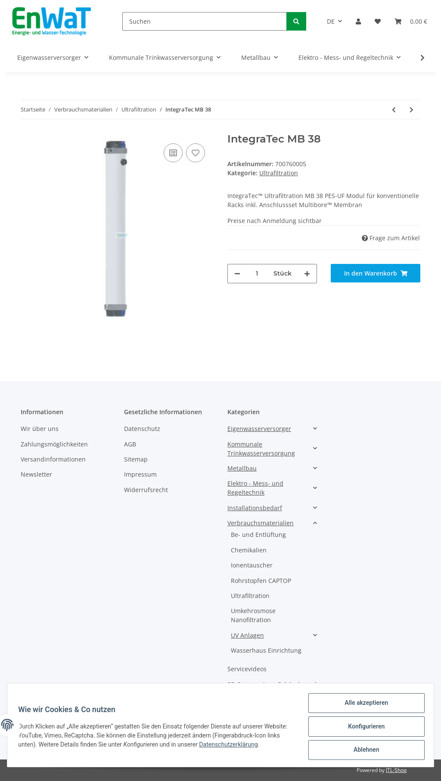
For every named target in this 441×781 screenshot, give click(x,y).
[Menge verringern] (237, 273)
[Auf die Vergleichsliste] (173, 152)
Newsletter (36, 474)
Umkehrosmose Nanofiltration (253, 615)
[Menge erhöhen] (307, 273)
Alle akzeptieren (363, 705)
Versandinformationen (53, 459)
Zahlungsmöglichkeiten (54, 444)
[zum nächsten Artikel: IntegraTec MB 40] (411, 109)
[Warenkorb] (411, 21)
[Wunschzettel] (378, 21)
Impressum (140, 474)
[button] (358, 21)
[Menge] (256, 273)
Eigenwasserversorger (259, 429)
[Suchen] (204, 21)
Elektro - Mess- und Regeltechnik (255, 487)
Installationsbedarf (254, 508)
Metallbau (242, 468)
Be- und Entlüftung (258, 534)
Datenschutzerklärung (258, 746)
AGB (130, 444)
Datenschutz (142, 429)
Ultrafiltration (278, 173)
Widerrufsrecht (146, 490)
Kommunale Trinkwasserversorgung (261, 448)
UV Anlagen (247, 635)
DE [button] (331, 21)
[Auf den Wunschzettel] (195, 152)
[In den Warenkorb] (375, 273)
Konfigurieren (363, 728)
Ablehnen (363, 750)
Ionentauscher (252, 565)
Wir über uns (40, 429)
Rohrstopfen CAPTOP (261, 580)
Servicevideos (247, 669)
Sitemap (136, 459)
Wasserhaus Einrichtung (266, 650)
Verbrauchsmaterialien (260, 523)
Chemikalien (249, 550)
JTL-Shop (396, 770)
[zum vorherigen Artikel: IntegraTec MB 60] (394, 109)
